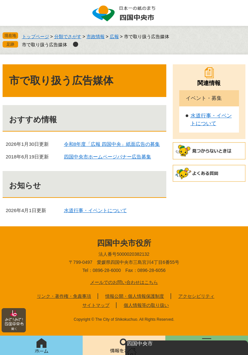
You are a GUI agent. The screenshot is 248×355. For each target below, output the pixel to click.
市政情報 (96, 36)
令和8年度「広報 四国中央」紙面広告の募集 (112, 144)
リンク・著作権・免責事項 (64, 296)
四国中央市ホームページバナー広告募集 (107, 156)
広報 (114, 36)
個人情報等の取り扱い (146, 305)
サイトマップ (95, 305)
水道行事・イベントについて (95, 210)
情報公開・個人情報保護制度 (134, 296)
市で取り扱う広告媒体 (44, 44)
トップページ (35, 36)
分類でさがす (67, 36)
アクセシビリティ (196, 296)
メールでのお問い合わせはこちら (124, 282)
